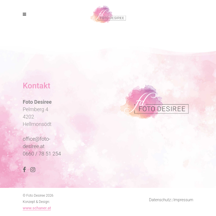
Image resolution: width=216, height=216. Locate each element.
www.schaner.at (37, 208)
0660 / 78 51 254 (42, 154)
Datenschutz (160, 200)
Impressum (183, 200)
